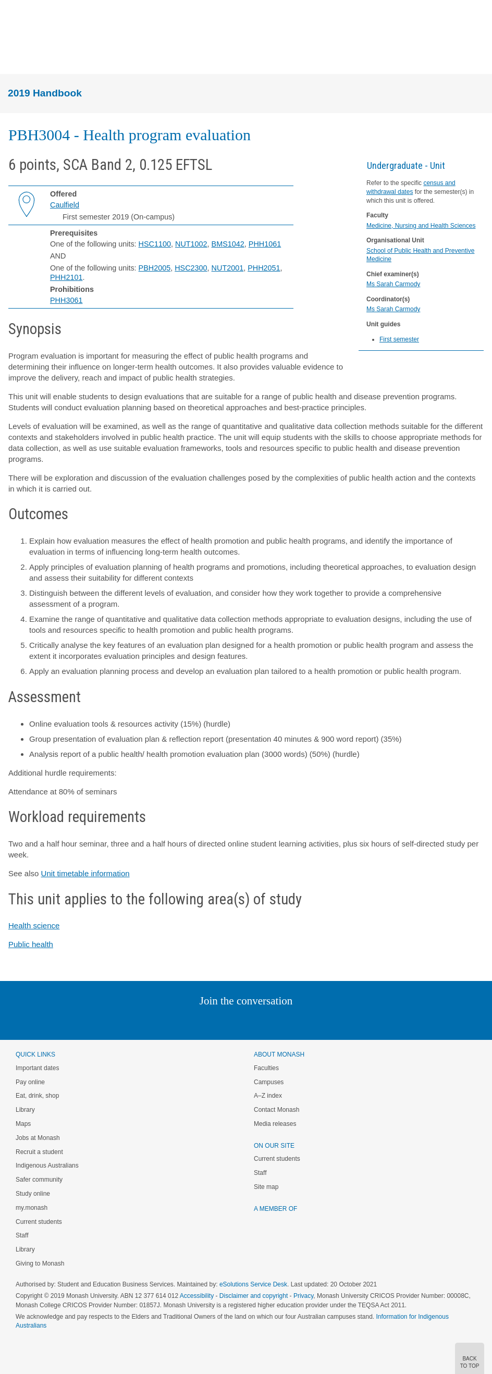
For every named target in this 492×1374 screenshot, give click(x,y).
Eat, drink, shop (37, 1095)
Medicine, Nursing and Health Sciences (420, 225)
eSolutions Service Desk (253, 1284)
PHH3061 (66, 300)
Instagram (172, 1021)
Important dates (37, 1068)
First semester (399, 339)
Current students (39, 1221)
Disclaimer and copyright (253, 1295)
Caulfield (64, 205)
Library (25, 1109)
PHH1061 (265, 244)
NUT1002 (191, 244)
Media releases (275, 1123)
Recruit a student (39, 1152)
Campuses (269, 1082)
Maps (23, 1123)
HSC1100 (155, 244)
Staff (22, 1235)
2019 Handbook (45, 93)
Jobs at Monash (38, 1138)
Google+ (254, 1021)
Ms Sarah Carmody (393, 284)
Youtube (295, 1021)
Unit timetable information (85, 873)
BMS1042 (228, 244)
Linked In (193, 1021)
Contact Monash (276, 1109)
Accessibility (197, 1295)
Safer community (39, 1179)
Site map (266, 1187)
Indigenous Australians (47, 1165)
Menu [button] (13, 56)
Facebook (235, 1021)
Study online (33, 1193)
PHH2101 (66, 277)
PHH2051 (264, 268)
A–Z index (268, 1095)
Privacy (303, 1295)
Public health (30, 944)
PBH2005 (155, 268)
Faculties (266, 1068)
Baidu (318, 1021)
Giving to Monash (40, 1263)
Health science (33, 925)
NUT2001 (228, 268)
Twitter (216, 1021)
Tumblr (274, 1021)
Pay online (30, 1082)
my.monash (31, 1207)
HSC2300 (191, 268)
